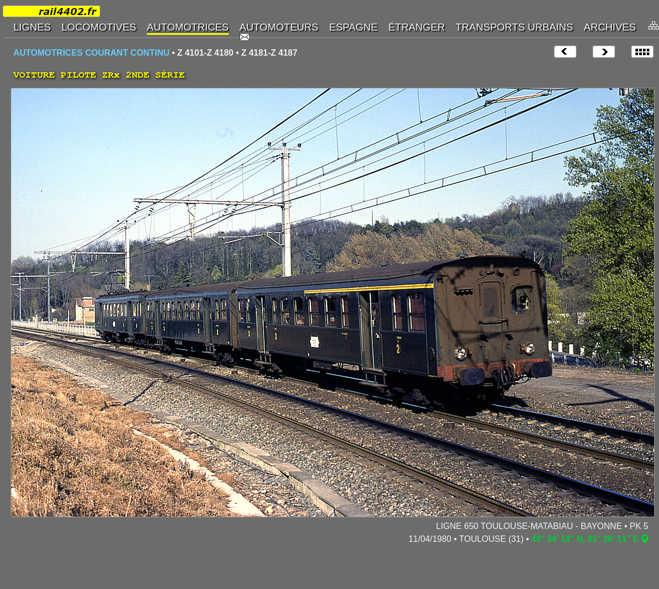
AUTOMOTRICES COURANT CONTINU (91, 52)
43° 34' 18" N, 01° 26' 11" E (585, 538)
